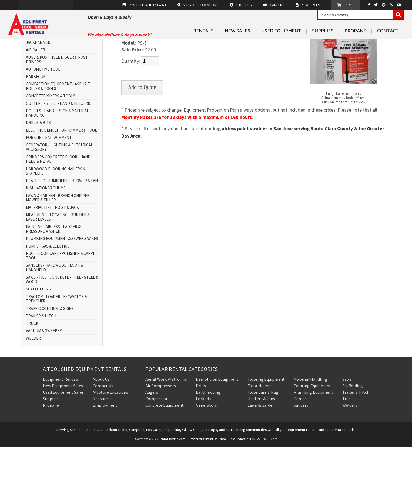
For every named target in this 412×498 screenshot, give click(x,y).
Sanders (301, 456)
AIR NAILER (35, 101)
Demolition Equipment (217, 430)
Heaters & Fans (261, 450)
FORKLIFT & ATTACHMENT (49, 189)
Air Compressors (160, 437)
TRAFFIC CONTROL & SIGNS (50, 360)
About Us (101, 430)
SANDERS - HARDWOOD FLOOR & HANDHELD (54, 319)
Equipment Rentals (61, 430)
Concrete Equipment (164, 456)
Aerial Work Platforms (166, 430)
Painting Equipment (312, 437)
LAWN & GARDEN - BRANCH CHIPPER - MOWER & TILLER (59, 249)
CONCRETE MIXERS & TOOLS (50, 147)
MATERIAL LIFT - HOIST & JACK (52, 259)
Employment (105, 456)
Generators (206, 456)
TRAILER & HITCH (41, 367)
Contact (387, 43)
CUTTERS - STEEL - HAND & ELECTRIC (58, 155)
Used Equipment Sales (63, 443)
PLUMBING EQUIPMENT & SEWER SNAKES (62, 290)
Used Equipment (281, 43)
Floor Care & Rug (262, 443)
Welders (349, 456)
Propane (355, 43)
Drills (201, 437)
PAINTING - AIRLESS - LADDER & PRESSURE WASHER (53, 280)
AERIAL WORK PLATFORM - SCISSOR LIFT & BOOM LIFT (61, 79)
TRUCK (32, 375)
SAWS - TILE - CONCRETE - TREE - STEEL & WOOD (62, 331)
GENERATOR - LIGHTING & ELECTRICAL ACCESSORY (59, 198)
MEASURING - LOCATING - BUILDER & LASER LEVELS (58, 268)
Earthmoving (208, 443)
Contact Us (103, 437)
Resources (102, 450)
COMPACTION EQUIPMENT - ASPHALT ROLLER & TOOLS (58, 137)
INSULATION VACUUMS (46, 240)
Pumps (300, 450)
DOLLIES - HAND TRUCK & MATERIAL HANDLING (57, 164)
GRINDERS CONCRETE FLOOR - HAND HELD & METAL (58, 210)
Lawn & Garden (261, 456)
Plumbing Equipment (313, 443)
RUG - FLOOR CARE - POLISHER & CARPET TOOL (62, 307)
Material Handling (310, 430)
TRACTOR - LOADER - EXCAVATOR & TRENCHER (56, 350)
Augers (151, 443)
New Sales (237, 43)
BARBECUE (35, 128)
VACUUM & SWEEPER (44, 382)
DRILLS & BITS (38, 174)
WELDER (33, 389)
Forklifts (203, 450)
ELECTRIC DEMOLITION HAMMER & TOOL (61, 181)
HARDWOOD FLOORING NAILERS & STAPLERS (55, 222)
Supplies (322, 43)
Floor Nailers (259, 437)
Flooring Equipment (266, 430)
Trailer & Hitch (355, 443)
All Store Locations (110, 443)
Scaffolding (352, 437)
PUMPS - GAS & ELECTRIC (48, 297)
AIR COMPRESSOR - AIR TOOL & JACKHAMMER (53, 91)
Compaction (156, 450)
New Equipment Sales (63, 437)
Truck (347, 450)
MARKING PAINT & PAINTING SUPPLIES (162, 66)
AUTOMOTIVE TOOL (43, 121)
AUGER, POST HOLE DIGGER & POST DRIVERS (57, 111)
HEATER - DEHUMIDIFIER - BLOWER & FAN (62, 232)
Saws (346, 430)
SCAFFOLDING (38, 341)
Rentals (203, 43)
